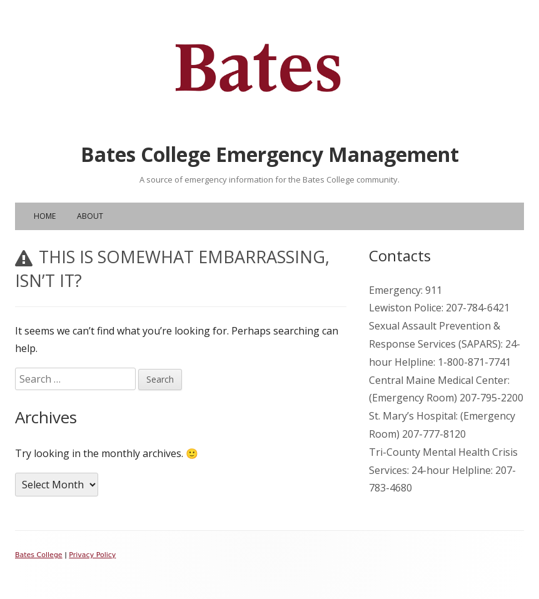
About (90, 216)
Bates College (39, 555)
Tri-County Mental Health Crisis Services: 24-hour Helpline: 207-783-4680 (443, 470)
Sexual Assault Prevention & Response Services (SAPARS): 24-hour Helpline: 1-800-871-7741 (444, 344)
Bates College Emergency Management (270, 154)
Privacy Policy (92, 555)
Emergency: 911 (405, 290)
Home (45, 216)
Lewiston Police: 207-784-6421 (439, 308)
